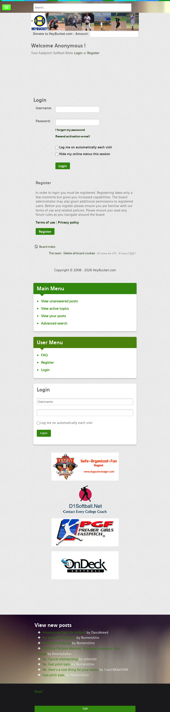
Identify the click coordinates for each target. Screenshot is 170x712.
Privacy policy (68, 222)
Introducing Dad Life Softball (64, 632)
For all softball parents (59, 637)
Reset (39, 691)
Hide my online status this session (82, 154)
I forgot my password (70, 130)
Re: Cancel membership (60, 659)
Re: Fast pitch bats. (57, 664)
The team (55, 253)
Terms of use (45, 222)
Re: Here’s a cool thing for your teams (70, 669)
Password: (43, 121)
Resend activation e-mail (72, 136)
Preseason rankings (57, 643)
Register (93, 53)
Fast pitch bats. (54, 675)
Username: (44, 108)
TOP (85, 708)
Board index (47, 246)
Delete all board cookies (79, 253)
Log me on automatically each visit (83, 147)
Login (78, 53)
